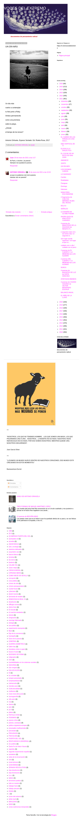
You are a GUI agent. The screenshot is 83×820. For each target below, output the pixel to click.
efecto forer (13, 607)
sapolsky (12, 749)
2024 (61, 89)
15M (10, 531)
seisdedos (12, 754)
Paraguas (64, 183)
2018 (61, 308)
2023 (61, 92)
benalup (11, 557)
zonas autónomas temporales (19, 807)
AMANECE (64, 160)
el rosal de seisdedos (16, 612)
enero (63, 134)
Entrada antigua (46, 212)
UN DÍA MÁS (65, 166)
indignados (12, 657)
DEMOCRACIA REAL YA (17, 599)
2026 (61, 83)
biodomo (12, 562)
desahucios (13, 602)
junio (63, 119)
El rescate (12, 610)
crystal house (13, 589)
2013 (61, 323)
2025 (61, 86)
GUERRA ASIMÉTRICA (17, 644)
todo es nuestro (14, 783)
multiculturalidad (14, 688)
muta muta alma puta (16, 694)
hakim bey (12, 646)
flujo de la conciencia (16, 633)
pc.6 (10, 709)
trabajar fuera (13, 786)
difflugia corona (14, 604)
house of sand (13, 652)
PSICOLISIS (13, 736)
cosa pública (13, 581)
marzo (63, 128)
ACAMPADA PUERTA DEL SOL (19, 536)
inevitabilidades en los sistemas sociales (22, 662)
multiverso (12, 691)
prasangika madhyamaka (17, 728)
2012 (61, 326)
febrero (63, 131)
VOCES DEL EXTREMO (25, 8)
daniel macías (13, 594)
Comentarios (13, 487)
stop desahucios (14, 770)
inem (10, 660)
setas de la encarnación (17, 757)
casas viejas (13, 567)
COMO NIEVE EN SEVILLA (18, 575)
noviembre (65, 104)
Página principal (64, 55)
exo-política (13, 625)
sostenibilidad (13, 765)
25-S (10, 533)
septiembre (65, 110)
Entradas (12, 483)
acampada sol (13, 539)
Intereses (64, 189)
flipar (10, 631)
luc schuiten (13, 675)
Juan (12, 157)
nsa (10, 702)
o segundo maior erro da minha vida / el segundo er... (68, 233)
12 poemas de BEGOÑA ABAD (27, 516)
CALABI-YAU (13, 565)
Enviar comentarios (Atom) (24, 216)
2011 (61, 329)
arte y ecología (14, 547)
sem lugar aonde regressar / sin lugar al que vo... (68, 240)
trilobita (11, 791)
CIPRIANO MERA (15, 573)
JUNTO (63, 163)
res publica (12, 744)
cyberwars (12, 591)
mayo (63, 122)
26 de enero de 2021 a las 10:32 (39, 172)
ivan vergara (13, 667)
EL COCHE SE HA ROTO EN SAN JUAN (67, 155)
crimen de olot (13, 583)
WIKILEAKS (13, 801)
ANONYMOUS (14, 544)
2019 (61, 305)
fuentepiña (12, 636)
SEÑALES (64, 209)
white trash (12, 799)
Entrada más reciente (13, 212)
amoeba (11, 541)
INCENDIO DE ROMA (16, 654)
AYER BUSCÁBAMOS (68, 279)
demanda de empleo (16, 596)
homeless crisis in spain (17, 649)
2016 (61, 314)
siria (10, 759)
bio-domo (12, 560)
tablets (11, 778)
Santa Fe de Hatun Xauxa (17, 746)
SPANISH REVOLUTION (17, 767)
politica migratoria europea (18, 725)
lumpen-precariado (15, 678)
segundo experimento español (19, 752)
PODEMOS (13, 717)
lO (9, 673)
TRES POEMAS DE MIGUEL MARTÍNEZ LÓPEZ (33, 506)
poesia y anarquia (15, 723)
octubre (64, 107)
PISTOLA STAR (14, 715)
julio (62, 116)
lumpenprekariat (14, 681)
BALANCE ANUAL (67, 292)
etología (11, 623)
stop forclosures (14, 773)
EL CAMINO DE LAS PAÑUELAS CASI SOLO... (68, 139)
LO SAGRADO (66, 174)
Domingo (64, 186)
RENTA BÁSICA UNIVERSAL (19, 741)
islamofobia (13, 665)
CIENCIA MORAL (15, 570)
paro (10, 707)
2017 (61, 311)
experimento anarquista (17, 628)
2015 (61, 317)
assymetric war (14, 552)
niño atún (12, 699)
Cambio (63, 177)
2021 (61, 99)
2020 (61, 302)
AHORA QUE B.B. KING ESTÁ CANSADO (67, 218)
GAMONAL (12, 641)
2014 (61, 320)
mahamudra (13, 683)
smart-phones (13, 762)
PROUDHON (13, 733)
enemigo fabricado (15, 620)
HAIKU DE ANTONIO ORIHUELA (28, 496)
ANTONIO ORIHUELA (18, 172)
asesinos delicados (15, 549)
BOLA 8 (63, 206)
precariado (12, 731)
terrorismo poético (15, 780)
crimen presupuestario (16, 586)
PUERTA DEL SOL (15, 738)
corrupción (12, 578)
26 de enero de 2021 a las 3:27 (25, 157)
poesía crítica (13, 720)
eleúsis (11, 615)
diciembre (64, 101)
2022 (61, 96)
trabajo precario (14, 788)
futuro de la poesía (15, 638)
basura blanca (13, 554)
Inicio (31, 212)
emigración (12, 617)
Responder (14, 166)
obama (11, 704)
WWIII (11, 804)
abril (63, 125)
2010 (61, 332)
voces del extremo (15, 796)
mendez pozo (13, 686)
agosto (63, 113)
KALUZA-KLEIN (14, 670)
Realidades (65, 180)
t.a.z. (10, 775)
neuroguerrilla (13, 696)
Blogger (53, 815)
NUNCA (63, 267)
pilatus (11, 712)
